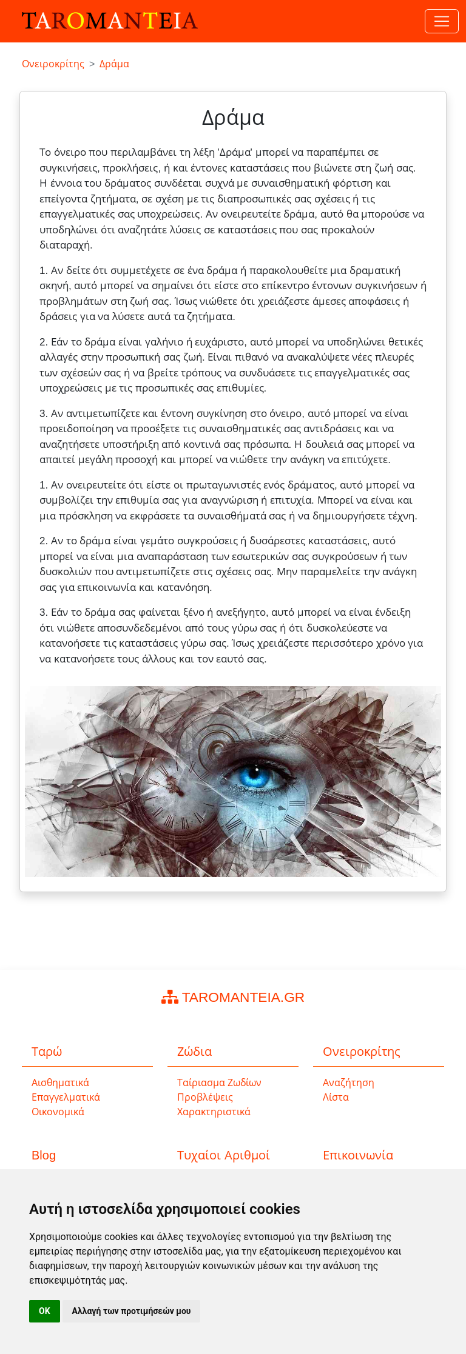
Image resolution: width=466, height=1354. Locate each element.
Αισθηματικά (60, 1083)
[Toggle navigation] (442, 21)
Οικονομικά (58, 1112)
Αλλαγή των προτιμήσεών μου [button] (131, 1311)
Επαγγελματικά (66, 1097)
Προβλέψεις (205, 1097)
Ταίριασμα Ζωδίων (219, 1083)
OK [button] (44, 1311)
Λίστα (336, 1097)
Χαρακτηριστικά (214, 1112)
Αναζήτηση (348, 1083)
